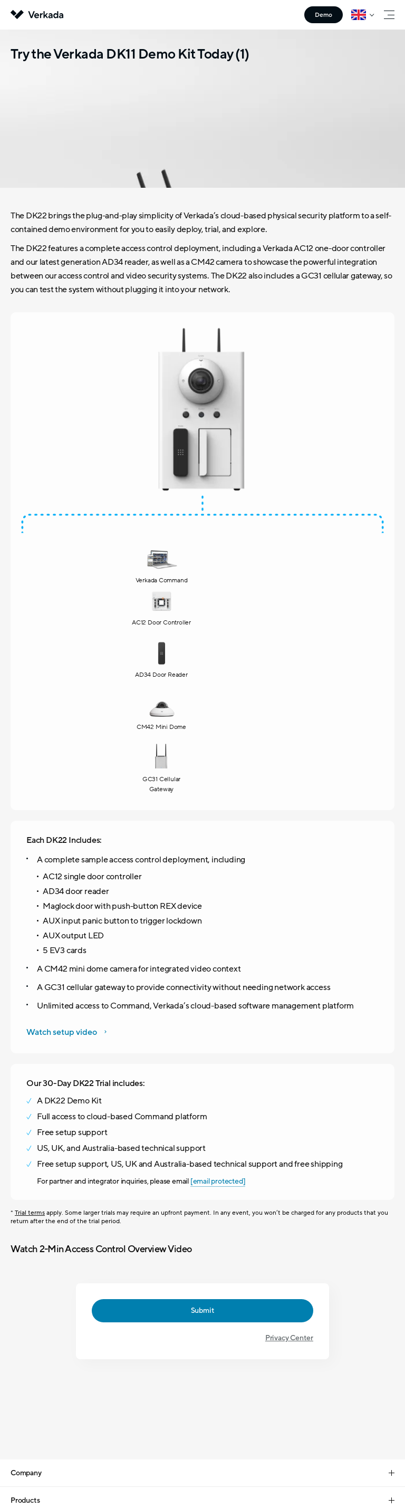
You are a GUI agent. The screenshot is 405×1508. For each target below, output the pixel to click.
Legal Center (140, 1439)
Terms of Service (260, 1439)
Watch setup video (61, 690)
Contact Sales (202, 1348)
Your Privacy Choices (190, 1463)
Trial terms (30, 870)
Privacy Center (289, 995)
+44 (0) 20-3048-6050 (202, 1291)
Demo (323, 15)
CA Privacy (245, 1463)
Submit (203, 968)
